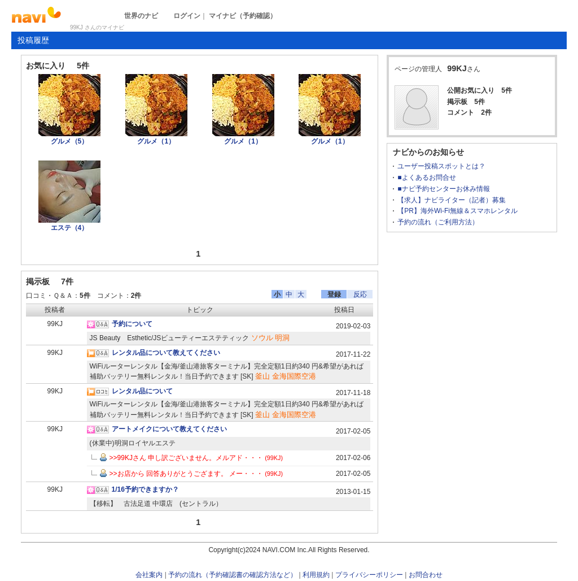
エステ (70, 228)
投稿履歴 (33, 40)
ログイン (186, 16)
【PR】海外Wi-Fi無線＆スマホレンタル (457, 211)
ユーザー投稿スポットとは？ (441, 166)
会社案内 (149, 575)
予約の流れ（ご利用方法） (438, 222)
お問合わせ (426, 575)
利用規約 (316, 575)
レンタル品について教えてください (166, 353)
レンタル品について (142, 391)
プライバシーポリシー (369, 575)
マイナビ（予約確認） (243, 16)
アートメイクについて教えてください (169, 429)
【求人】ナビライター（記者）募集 (451, 200)
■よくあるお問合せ (426, 177)
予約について (132, 324)
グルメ (70, 141)
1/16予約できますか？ (145, 489)
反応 (360, 294)
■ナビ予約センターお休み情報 (443, 189)
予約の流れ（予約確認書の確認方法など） (232, 575)
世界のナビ (141, 16)
